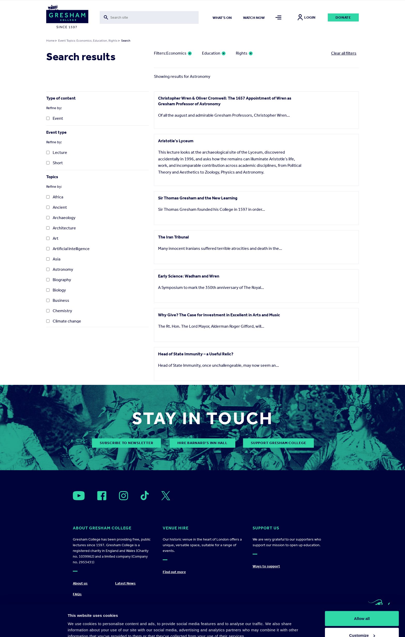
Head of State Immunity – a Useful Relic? (195, 353)
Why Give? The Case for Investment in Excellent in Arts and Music (219, 314)
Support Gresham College (278, 443)
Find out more (174, 572)
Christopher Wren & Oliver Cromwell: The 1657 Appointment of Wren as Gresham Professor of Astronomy (224, 101)
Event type (56, 132)
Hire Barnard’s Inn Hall (202, 443)
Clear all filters (343, 53)
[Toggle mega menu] (278, 17)
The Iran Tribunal (173, 237)
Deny (362, 623)
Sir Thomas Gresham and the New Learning (197, 198)
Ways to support (266, 566)
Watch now (254, 18)
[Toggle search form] (149, 17)
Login (306, 17)
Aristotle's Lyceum (175, 140)
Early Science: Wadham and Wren (188, 276)
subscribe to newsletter (126, 443)
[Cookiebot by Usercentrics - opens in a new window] (33, 627)
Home (50, 40)
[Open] (79, 495)
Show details (80, 621)
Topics (52, 176)
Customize (362, 606)
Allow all (362, 589)
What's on (222, 18)
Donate (343, 17)
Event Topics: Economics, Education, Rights (88, 40)
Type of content (61, 98)
